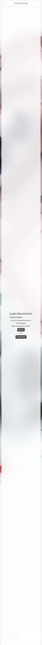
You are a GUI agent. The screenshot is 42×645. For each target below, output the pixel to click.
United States (21, 337)
